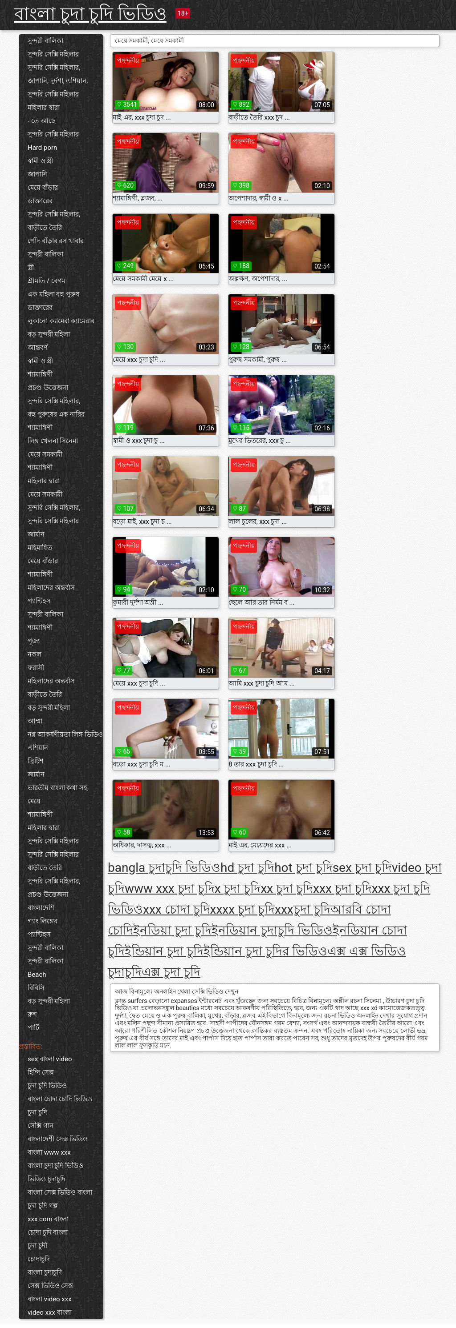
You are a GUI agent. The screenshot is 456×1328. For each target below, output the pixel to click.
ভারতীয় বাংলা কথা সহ (57, 788)
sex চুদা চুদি (362, 867)
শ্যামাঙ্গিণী (40, 374)
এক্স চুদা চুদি (171, 972)
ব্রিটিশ (36, 761)
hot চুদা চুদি (303, 867)
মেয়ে (34, 801)
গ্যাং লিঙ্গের (42, 921)
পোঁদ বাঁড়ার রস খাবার (56, 241)
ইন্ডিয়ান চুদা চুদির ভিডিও (265, 951)
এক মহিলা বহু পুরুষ (53, 294)
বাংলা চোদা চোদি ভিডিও (60, 1099)
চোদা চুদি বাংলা (48, 1232)
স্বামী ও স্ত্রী (40, 161)
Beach (37, 975)
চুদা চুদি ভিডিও (47, 1086)
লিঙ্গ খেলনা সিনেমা (53, 441)
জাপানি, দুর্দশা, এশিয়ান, (58, 81)
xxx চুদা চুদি (342, 888)
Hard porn (42, 148)
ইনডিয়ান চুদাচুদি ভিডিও (272, 930)
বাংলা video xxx (50, 1299)
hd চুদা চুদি (247, 867)
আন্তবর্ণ (38, 348)
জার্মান (36, 534)
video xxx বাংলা (50, 1312)
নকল (34, 654)
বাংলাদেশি (41, 908)
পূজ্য (34, 641)
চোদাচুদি (39, 1259)
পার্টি (33, 1028)
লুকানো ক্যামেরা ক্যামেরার (61, 321)
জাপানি (37, 174)
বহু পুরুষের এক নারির (56, 414)
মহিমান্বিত (40, 548)
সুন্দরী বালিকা (45, 41)
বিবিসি (36, 988)
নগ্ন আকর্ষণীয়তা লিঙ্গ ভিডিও (65, 734)
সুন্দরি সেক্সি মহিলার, (54, 68)
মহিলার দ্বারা (44, 108)
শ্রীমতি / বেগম (46, 281)
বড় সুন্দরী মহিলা (49, 334)
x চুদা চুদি (238, 888)
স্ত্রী (31, 268)
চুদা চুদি (37, 1112)
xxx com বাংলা (48, 1219)
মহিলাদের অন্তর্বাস (51, 588)
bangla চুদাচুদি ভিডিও (164, 867)
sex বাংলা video (50, 1059)
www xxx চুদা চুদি (170, 888)
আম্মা (35, 721)
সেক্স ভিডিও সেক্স (50, 1286)
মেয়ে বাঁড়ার (43, 188)
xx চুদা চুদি (287, 888)
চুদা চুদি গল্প (43, 1206)
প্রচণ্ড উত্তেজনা (48, 388)
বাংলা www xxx (49, 1152)
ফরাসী (36, 668)
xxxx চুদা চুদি (242, 909)
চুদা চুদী (37, 1246)
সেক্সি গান (40, 1126)
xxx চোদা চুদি (176, 909)
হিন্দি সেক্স (41, 1072)
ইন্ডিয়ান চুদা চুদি (164, 951)
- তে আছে (41, 121)
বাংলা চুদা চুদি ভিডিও (90, 14)
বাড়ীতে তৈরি (45, 228)
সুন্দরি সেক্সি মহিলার (53, 54)
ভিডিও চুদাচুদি (46, 1179)
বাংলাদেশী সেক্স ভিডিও (58, 1139)
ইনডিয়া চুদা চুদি (172, 930)
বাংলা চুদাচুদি (45, 1272)
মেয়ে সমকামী (45, 454)
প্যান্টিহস (39, 601)
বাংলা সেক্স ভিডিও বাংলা (60, 1192)
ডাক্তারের (40, 201)
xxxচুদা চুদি (302, 909)
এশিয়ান (38, 748)
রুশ (32, 1015)
